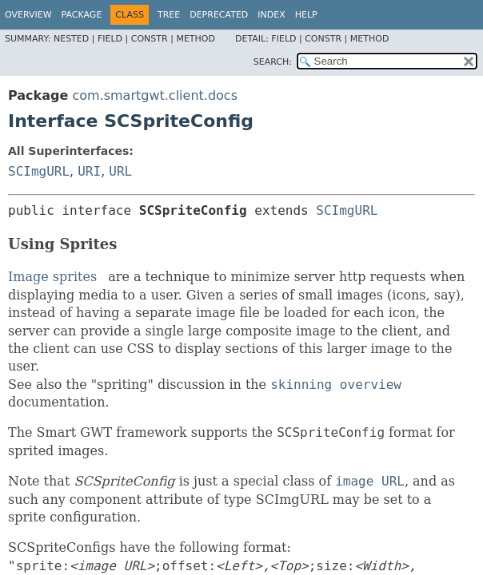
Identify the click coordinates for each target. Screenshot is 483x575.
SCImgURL (39, 171)
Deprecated (219, 15)
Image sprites (52, 276)
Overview (28, 15)
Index (271, 15)
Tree (169, 15)
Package (82, 15)
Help (306, 15)
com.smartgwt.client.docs (155, 95)
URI (89, 171)
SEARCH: (272, 62)
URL (120, 171)
